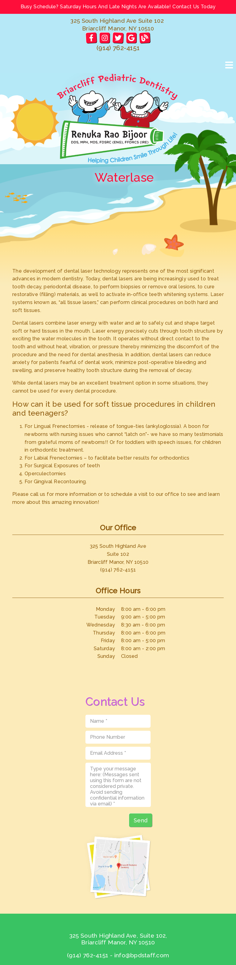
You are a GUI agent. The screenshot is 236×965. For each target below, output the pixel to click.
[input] (118, 721)
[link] (91, 37)
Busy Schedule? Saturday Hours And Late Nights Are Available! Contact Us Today (118, 7)
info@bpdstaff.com (141, 955)
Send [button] (141, 820)
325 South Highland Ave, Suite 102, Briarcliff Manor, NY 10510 (118, 939)
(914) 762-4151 (118, 48)
